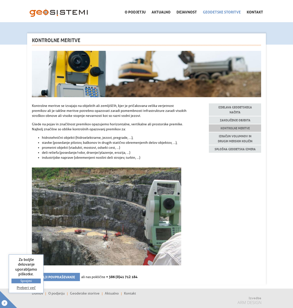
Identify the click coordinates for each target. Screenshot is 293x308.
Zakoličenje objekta (235, 120)
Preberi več (26, 288)
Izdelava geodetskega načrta (235, 109)
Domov (37, 293)
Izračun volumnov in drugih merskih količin (235, 138)
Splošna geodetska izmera (235, 149)
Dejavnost (186, 12)
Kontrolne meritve (235, 128)
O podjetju (135, 12)
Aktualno (161, 12)
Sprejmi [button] (26, 281)
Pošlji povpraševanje (56, 276)
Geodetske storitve (222, 12)
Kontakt (255, 12)
